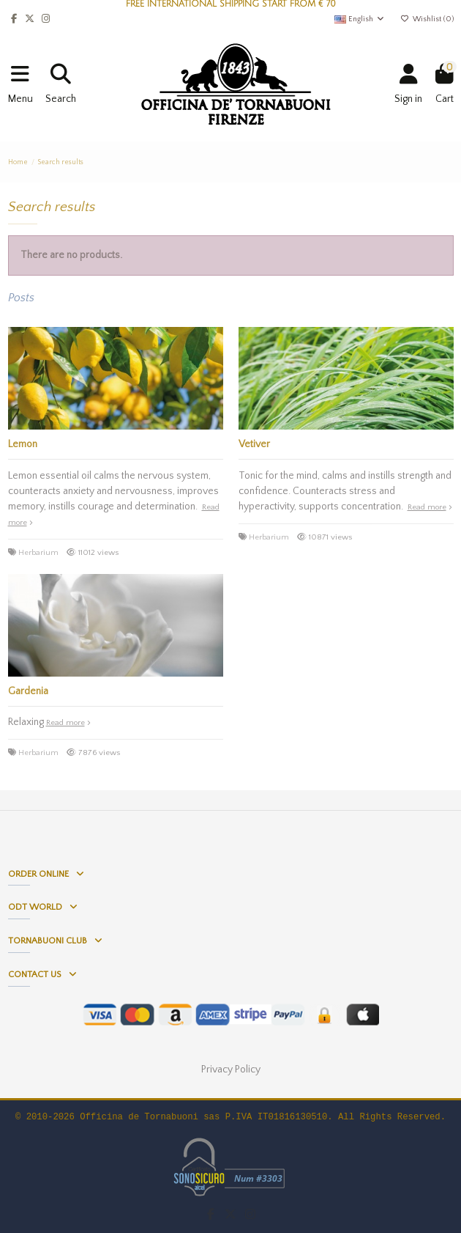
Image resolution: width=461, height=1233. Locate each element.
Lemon (22, 444)
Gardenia (28, 691)
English (359, 19)
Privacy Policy (231, 1069)
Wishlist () (426, 19)
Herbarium (38, 552)
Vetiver (254, 444)
